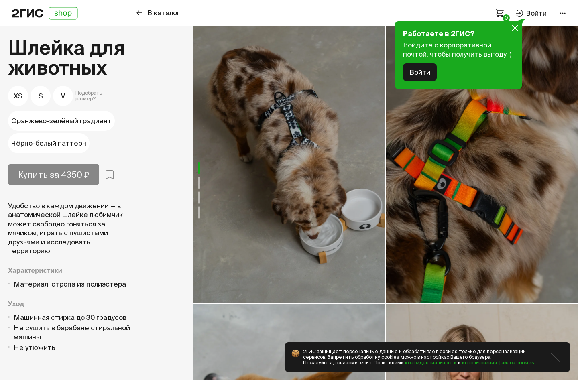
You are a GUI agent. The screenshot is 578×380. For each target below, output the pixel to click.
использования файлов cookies (498, 362)
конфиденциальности (431, 362)
